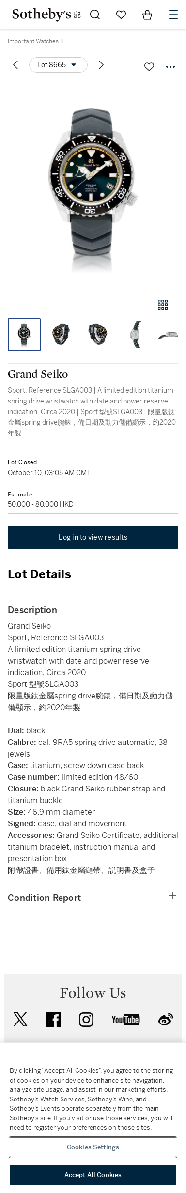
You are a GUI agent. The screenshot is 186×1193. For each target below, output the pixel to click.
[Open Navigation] (173, 14)
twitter (20, 1019)
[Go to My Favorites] (121, 14)
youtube (126, 1019)
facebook (53, 1019)
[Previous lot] (15, 65)
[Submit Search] (95, 14)
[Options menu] (58, 65)
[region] (93, 1118)
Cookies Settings (93, 1147)
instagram (86, 1019)
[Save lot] (149, 67)
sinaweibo (165, 1019)
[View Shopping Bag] (147, 14)
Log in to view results (93, 537)
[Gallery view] (162, 304)
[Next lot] (101, 65)
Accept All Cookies (93, 1175)
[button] (93, 185)
